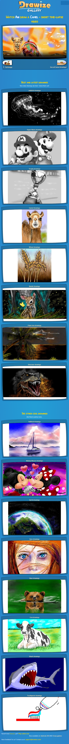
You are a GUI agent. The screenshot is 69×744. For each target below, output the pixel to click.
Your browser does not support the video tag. (34, 42)
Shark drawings (34, 656)
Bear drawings (34, 578)
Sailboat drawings (34, 422)
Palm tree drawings (34, 325)
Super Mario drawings (34, 130)
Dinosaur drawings (34, 365)
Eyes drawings (34, 539)
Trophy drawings (34, 169)
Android (43, 736)
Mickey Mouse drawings (34, 461)
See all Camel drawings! (58, 67)
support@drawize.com (33, 739)
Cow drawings (34, 617)
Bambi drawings (34, 286)
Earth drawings (34, 500)
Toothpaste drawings (34, 696)
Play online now (23, 734)
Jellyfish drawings (34, 90)
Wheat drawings (34, 247)
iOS (48, 736)
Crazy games (57, 736)
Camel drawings (34, 208)
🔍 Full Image (7, 67)
